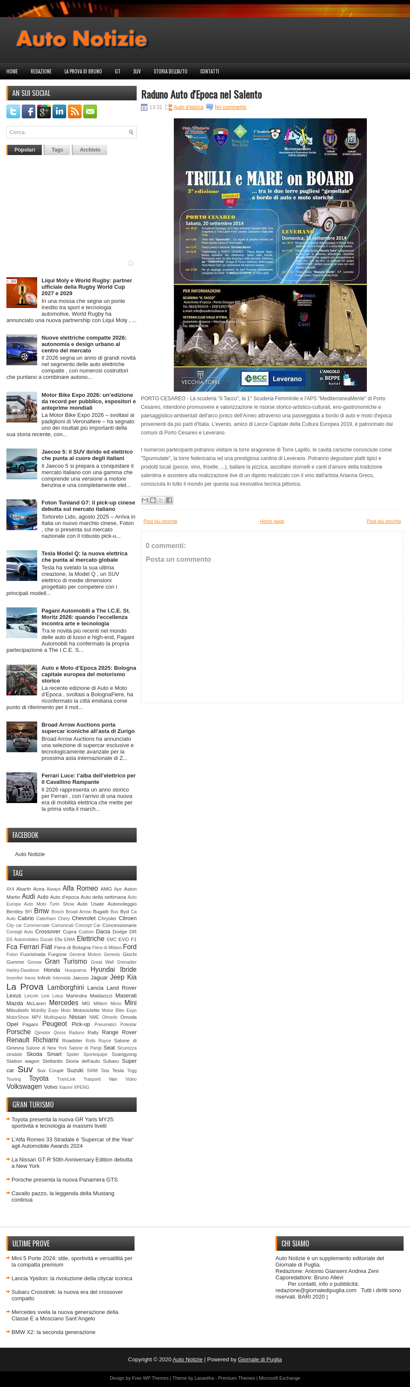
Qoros (60, 1032)
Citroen (128, 918)
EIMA (69, 939)
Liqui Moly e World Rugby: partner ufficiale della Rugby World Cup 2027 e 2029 (86, 286)
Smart (54, 1054)
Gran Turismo (66, 961)
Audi (28, 896)
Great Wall (102, 962)
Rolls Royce (98, 1040)
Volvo (51, 1087)
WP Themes (156, 1378)
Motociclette (86, 1010)
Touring (13, 1079)
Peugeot (54, 1023)
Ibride (128, 969)
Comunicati (62, 925)
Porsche (18, 1031)
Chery (64, 918)
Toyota (39, 1078)
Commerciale (36, 925)
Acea (38, 888)
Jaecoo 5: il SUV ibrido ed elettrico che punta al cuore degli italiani (87, 455)
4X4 (10, 889)
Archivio (90, 150)
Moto (65, 1010)
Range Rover (119, 1032)
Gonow (34, 962)
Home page (272, 521)
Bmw (41, 911)
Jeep (117, 977)
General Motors (86, 954)
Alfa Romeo (80, 888)
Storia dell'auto (170, 71)
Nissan (77, 1017)
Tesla (118, 1070)
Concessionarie (119, 925)
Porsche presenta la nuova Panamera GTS (65, 1179)
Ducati (46, 939)
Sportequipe (95, 1054)
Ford (130, 946)
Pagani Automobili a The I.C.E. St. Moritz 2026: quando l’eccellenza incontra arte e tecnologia (85, 617)
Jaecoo (81, 977)
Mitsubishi (17, 1010)
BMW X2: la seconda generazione (54, 1332)
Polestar (128, 1024)
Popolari (25, 150)
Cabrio (26, 918)
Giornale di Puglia (260, 1359)
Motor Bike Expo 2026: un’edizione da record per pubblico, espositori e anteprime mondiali (88, 401)
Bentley (14, 911)
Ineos (30, 978)
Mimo (116, 1003)
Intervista (61, 978)
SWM (92, 1070)
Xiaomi (66, 1087)
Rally (93, 1032)
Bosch (58, 911)
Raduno (76, 1032)
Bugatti (100, 911)
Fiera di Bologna (72, 947)
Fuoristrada (32, 954)
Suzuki (75, 1070)
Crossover (47, 931)
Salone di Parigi (85, 1048)
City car (14, 925)
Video (131, 1079)
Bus (114, 911)
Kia (132, 977)
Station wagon (23, 1061)
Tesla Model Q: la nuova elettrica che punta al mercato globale (84, 556)
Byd (124, 911)
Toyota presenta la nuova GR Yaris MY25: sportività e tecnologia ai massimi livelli (63, 1122)
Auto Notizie (30, 854)
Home (12, 71)
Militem (101, 1003)
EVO (123, 939)
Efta (58, 939)
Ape (118, 889)
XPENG (81, 1087)
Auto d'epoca (64, 897)
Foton (12, 954)
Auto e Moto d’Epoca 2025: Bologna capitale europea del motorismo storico (88, 674)
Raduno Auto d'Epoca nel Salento (201, 94)
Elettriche (91, 938)
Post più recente (161, 521)
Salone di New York (46, 1048)
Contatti (209, 71)
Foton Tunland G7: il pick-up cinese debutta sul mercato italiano (88, 505)
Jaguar (99, 977)
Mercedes (63, 1002)
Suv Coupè (50, 1070)
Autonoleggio (122, 903)
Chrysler (107, 918)
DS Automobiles (22, 939)
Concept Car (87, 925)
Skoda (34, 1054)
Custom (86, 932)
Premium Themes (236, 1378)
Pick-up (81, 1024)
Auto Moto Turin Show (49, 904)
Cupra (69, 931)
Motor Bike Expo (119, 1010)
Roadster (72, 1040)
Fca (12, 946)
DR (133, 931)
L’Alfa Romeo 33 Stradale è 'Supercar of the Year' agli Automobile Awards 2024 (72, 1142)
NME (94, 1017)
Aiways (54, 889)
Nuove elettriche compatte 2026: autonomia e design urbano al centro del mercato (83, 344)
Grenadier (127, 962)
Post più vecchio (384, 521)
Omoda (128, 1017)
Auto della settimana (103, 897)
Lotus (58, 996)
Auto (43, 897)
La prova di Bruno (83, 71)
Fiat (46, 946)
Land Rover (121, 988)
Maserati (126, 995)
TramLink (66, 1079)
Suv (137, 71)
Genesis (112, 954)
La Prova (25, 986)
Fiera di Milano (107, 947)
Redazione (41, 71)
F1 (134, 939)
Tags (57, 150)
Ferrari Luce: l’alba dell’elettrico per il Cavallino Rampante (88, 778)
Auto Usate (90, 903)
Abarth (23, 888)
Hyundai (103, 969)
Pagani (30, 1024)
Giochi (130, 954)
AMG (106, 888)
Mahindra (76, 995)
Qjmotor (42, 1032)
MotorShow (17, 1017)
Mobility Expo (45, 1010)
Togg (132, 1070)
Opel (12, 1024)
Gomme (15, 962)
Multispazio (55, 1017)
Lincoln (31, 996)
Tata (105, 1070)
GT (117, 71)
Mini (130, 1002)
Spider (72, 1054)
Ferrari (29, 946)
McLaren (36, 1003)
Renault (17, 1040)
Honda (52, 970)
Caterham (46, 918)
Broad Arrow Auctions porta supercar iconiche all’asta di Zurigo (88, 727)
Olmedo (109, 1017)
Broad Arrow (78, 911)
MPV (36, 1017)
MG (86, 1003)
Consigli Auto (19, 932)
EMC (112, 939)
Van (113, 1079)
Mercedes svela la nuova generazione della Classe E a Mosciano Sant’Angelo (65, 1315)
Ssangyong (124, 1054)
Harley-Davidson (22, 970)
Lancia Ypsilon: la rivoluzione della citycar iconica (72, 1278)
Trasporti (92, 1079)
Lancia (95, 988)
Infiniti (44, 977)
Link (45, 996)
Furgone (57, 954)
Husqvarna (75, 970)
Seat (109, 1047)
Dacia (103, 931)
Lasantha (204, 1378)
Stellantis (52, 1061)
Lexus (13, 995)
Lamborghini (65, 987)
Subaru (111, 1061)
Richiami (46, 1040)
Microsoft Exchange (279, 1378)
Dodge (120, 931)
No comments (230, 107)
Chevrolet (84, 918)
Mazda (14, 1003)
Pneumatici (105, 1024)
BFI (28, 911)
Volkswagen (24, 1086)
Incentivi (14, 978)
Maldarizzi (101, 995)
